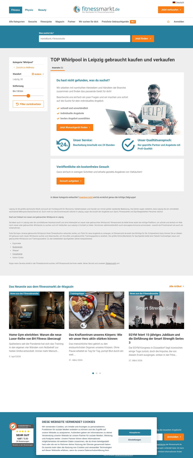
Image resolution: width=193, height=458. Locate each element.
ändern (38, 74)
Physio (29, 9)
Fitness (15, 9)
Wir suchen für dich (88, 21)
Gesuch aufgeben (69, 181)
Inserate (57, 67)
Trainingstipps (77, 293)
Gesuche (32, 21)
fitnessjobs (46, 21)
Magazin (59, 21)
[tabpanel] (37, 326)
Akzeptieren (134, 432)
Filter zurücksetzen (28, 104)
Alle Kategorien (17, 21)
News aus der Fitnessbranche (24, 293)
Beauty (42, 9)
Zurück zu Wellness (23, 67)
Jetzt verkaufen (169, 9)
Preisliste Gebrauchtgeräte (119, 21)
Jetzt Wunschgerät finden (74, 127)
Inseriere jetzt (86, 197)
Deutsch (178, 2)
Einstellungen (134, 440)
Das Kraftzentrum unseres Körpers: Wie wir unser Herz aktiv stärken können (95, 336)
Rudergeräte (17, 247)
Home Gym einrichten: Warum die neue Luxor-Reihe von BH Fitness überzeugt (35, 336)
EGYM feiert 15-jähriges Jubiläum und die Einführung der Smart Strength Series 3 (156, 338)
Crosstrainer (17, 254)
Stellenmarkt (111, 263)
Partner (71, 21)
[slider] (28, 96)
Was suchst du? (46, 33)
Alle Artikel (175, 286)
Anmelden (179, 21)
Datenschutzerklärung (124, 455)
